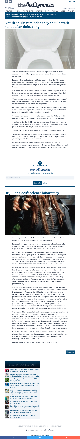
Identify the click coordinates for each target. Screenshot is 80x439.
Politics (9, 11)
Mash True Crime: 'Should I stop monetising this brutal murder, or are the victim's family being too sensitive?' (23, 392)
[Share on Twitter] (40, 437)
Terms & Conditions (41, 426)
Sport (47, 11)
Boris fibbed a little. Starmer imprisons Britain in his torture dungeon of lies (24, 370)
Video (63, 11)
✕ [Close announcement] (72, 15)
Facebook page (21, 17)
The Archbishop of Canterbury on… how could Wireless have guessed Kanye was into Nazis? (24, 407)
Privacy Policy (56, 426)
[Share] (66, 437)
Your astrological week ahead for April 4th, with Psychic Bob (23, 416)
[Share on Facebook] (13, 437)
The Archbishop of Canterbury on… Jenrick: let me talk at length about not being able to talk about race (24, 385)
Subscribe (37, 183)
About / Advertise (24, 426)
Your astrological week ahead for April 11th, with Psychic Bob (23, 402)
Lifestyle (39, 11)
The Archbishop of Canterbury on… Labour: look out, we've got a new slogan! (23, 412)
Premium (55, 11)
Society (17, 11)
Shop (71, 11)
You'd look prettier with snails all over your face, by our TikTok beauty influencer (23, 397)
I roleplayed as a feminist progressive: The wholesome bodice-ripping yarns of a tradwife (24, 375)
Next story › (70, 352)
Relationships (28, 11)
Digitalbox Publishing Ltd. (42, 435)
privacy (45, 183)
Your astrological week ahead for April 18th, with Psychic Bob (23, 380)
